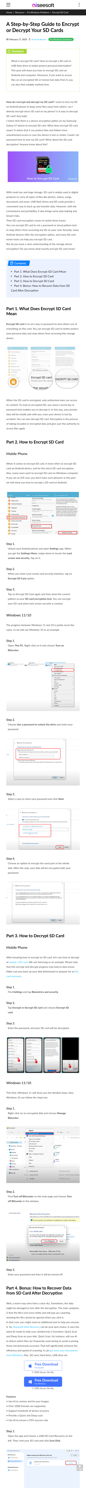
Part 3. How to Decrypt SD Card (34, 281)
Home (9, 12)
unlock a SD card (18, 961)
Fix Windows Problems (38, 12)
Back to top (80, 1468)
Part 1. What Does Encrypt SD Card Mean (40, 271)
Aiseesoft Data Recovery (26, 1326)
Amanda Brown (38, 39)
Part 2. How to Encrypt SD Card (33, 276)
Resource (19, 12)
